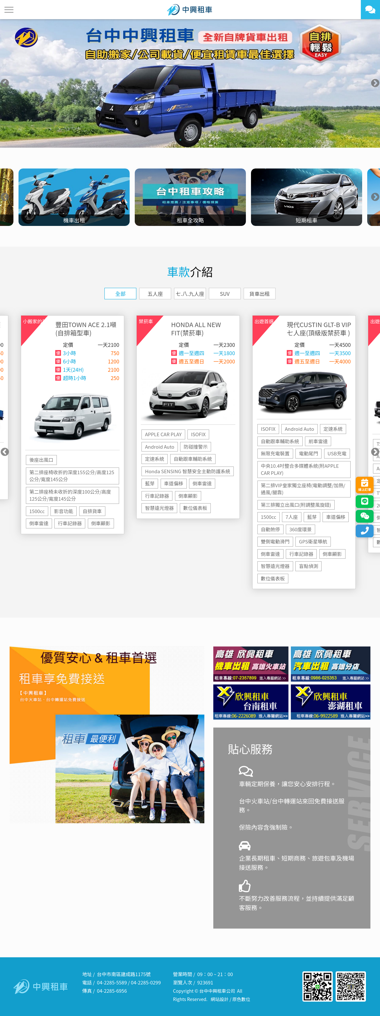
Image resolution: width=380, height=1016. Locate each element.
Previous (5, 83)
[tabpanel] (190, 83)
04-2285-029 (144, 982)
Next (375, 83)
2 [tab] (190, 140)
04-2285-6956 (112, 990)
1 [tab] (180, 140)
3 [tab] (199, 140)
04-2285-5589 (112, 982)
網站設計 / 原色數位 (230, 999)
